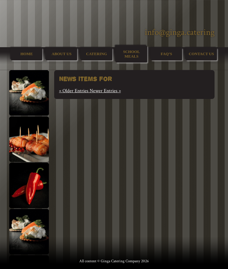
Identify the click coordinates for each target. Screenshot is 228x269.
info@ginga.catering (180, 32)
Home (27, 54)
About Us (62, 54)
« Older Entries (74, 91)
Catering (96, 54)
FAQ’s (166, 54)
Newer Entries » (105, 91)
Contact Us (201, 54)
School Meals (131, 54)
